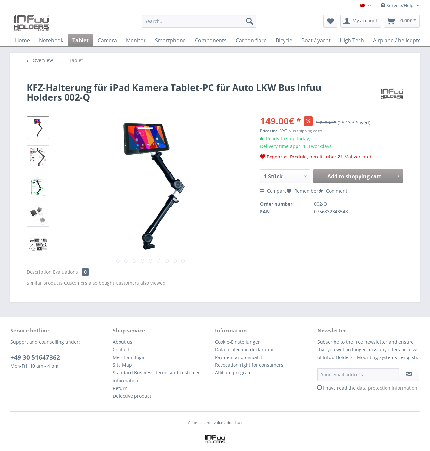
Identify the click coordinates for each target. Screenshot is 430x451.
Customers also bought (89, 283)
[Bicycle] (284, 40)
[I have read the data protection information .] (319, 387)
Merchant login (129, 357)
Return (120, 388)
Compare (273, 191)
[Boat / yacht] (316, 40)
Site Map (122, 365)
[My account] (360, 21)
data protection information (387, 388)
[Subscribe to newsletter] (409, 374)
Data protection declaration (245, 349)
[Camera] (107, 40)
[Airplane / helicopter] (398, 40)
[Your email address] (358, 374)
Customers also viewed (141, 283)
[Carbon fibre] (251, 40)
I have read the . (371, 388)
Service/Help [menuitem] (398, 5)
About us (122, 342)
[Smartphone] (170, 40)
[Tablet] (80, 40)
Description (39, 272)
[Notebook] (51, 40)
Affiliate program (233, 373)
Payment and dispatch (239, 357)
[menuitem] (199, 24)
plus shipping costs (305, 130)
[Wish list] (330, 21)
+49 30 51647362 (35, 357)
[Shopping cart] (402, 21)
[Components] (210, 40)
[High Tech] (352, 40)
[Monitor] (135, 40)
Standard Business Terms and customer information (156, 376)
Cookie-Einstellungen (238, 342)
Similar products (45, 283)
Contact (121, 349)
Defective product (132, 396)
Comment (332, 191)
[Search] (249, 21)
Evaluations (71, 272)
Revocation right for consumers (249, 365)
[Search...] (199, 21)
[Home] (22, 40)
